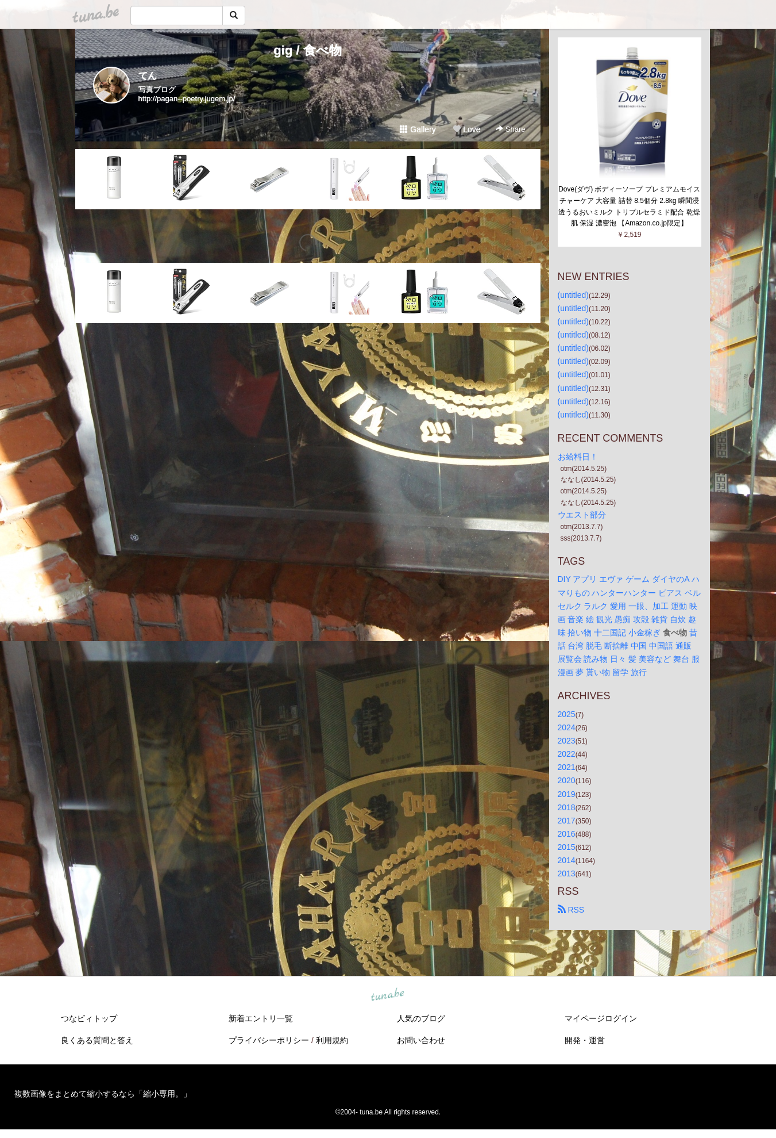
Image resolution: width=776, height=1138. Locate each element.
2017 (567, 820)
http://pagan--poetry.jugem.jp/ (186, 98)
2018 (567, 807)
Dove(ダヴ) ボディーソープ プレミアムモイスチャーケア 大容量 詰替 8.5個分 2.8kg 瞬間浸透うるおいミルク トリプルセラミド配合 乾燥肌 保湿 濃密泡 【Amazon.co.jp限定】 (629, 206)
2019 (567, 794)
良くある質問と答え (97, 1040)
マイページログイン (601, 1018)
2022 (567, 753)
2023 (567, 740)
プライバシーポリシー (269, 1040)
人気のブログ (421, 1018)
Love (466, 129)
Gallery (417, 129)
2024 (567, 727)
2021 (567, 767)
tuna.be (388, 995)
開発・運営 (585, 1040)
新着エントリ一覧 (261, 1018)
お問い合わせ (421, 1040)
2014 (567, 860)
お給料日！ (578, 456)
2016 (567, 833)
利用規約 (332, 1040)
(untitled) (573, 295)
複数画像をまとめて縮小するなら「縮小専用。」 (102, 1093)
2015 (567, 847)
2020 (567, 780)
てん (147, 76)
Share (510, 129)
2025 (567, 714)
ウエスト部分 (582, 514)
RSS (571, 909)
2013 (567, 873)
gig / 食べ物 (307, 50)
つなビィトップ (89, 1018)
